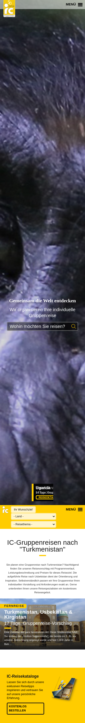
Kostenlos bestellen (18, 708)
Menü (74, 4)
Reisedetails (50, 497)
